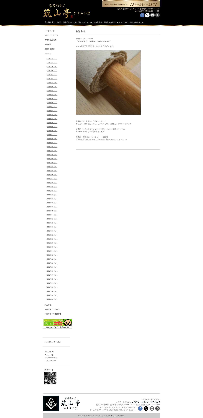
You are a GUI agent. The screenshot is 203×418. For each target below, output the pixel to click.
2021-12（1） (52, 147)
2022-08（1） (52, 123)
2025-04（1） (52, 74)
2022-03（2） (52, 139)
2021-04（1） (52, 179)
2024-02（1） (52, 91)
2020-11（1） (52, 199)
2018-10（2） (52, 243)
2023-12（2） (52, 95)
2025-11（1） (52, 62)
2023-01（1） (52, 111)
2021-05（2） (52, 175)
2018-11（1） (52, 239)
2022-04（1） (52, 135)
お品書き (48, 44)
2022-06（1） (52, 127)
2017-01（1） (52, 295)
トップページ (50, 31)
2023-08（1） (52, 103)
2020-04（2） (52, 215)
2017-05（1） (52, 279)
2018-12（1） (52, 235)
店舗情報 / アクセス (52, 309)
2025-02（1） (52, 78)
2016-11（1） (52, 299)
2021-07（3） (52, 167)
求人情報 (48, 305)
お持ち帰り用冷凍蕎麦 (53, 314)
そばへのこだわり (51, 35)
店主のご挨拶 (50, 49)
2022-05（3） (52, 131)
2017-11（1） (52, 263)
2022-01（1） (52, 143)
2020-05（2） (52, 211)
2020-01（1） (52, 219)
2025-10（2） (52, 66)
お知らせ (48, 53)
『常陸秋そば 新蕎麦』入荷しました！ (93, 41)
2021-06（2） (52, 171)
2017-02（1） (52, 291)
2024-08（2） (52, 87)
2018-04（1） (52, 251)
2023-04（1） (52, 107)
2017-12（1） (52, 259)
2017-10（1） (52, 267)
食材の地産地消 (50, 40)
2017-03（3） (52, 287)
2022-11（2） (52, 119)
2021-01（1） (52, 191)
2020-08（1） (52, 207)
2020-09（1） (52, 203)
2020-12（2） (52, 195)
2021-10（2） (52, 155)
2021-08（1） (52, 163)
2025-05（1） (52, 70)
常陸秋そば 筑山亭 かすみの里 (95, 415)
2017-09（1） (52, 271)
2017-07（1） (52, 275)
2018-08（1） (52, 247)
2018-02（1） (52, 255)
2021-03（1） (52, 183)
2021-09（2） (52, 159)
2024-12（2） (52, 82)
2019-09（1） (52, 227)
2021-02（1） (52, 187)
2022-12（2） (52, 115)
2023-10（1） (52, 99)
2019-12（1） (52, 223)
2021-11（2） (52, 151)
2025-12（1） (52, 58)
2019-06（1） (52, 231)
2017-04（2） (52, 283)
